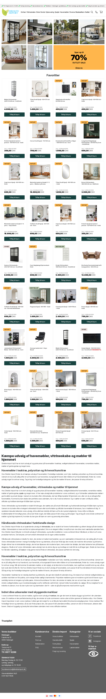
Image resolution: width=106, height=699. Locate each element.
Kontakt (38, 636)
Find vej (38, 640)
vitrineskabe (45, 527)
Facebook (97, 636)
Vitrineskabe (74, 636)
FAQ (37, 647)
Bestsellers (80, 12)
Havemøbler (74, 644)
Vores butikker (57, 636)
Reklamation (40, 644)
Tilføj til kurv (14, 114)
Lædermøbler (75, 647)
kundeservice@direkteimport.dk (13, 669)
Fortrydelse (56, 644)
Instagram (97, 641)
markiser (53, 596)
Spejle (72, 640)
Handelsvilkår (57, 640)
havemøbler (42, 560)
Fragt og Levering (59, 651)
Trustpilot (7, 621)
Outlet (87, 12)
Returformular (57, 647)
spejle (21, 493)
